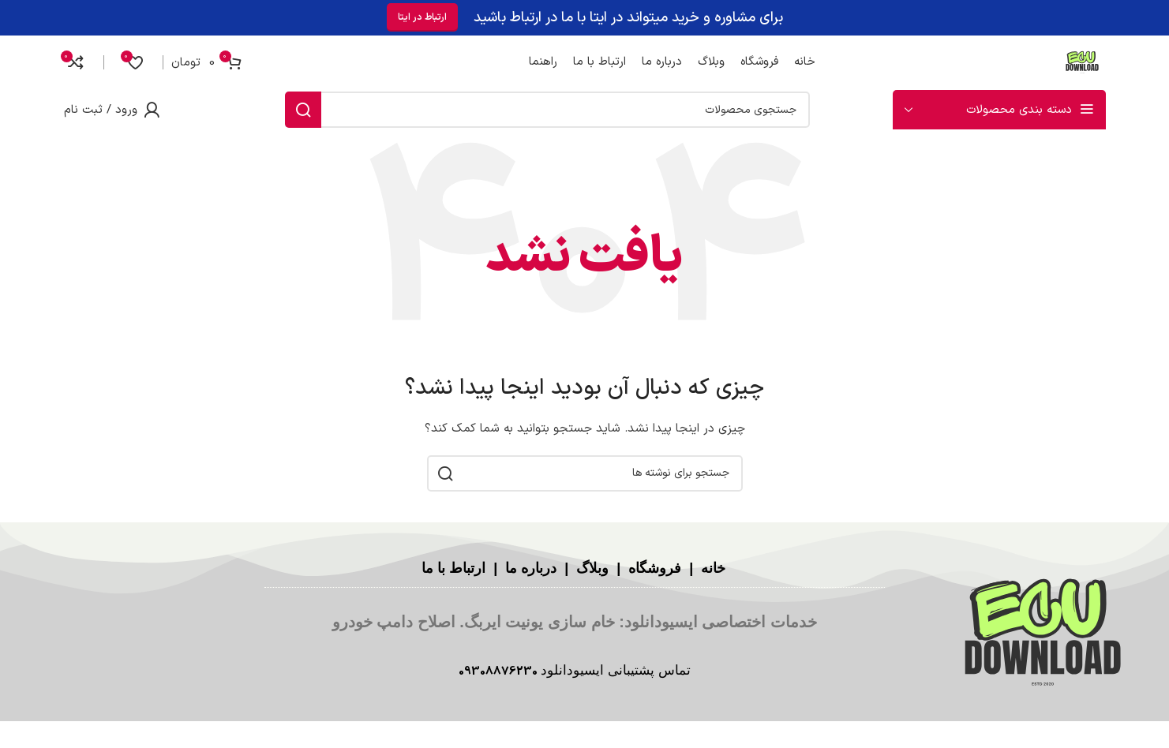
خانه (711, 568)
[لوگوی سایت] (1082, 62)
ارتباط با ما (453, 568)
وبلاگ (590, 568)
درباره (538, 568)
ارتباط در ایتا (422, 17)
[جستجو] (547, 110)
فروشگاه (652, 568)
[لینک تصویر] (1043, 634)
